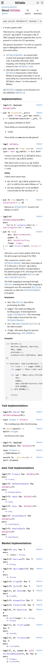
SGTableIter (9, 202)
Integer (13, 659)
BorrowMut (19, 568)
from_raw (24, 148)
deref (9, 428)
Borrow (17, 559)
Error (34, 246)
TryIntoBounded (12, 653)
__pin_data (21, 457)
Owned (16, 219)
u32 (31, 650)
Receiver (22, 609)
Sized (22, 555)
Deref (16, 412)
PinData (13, 450)
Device (18, 234)
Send (14, 496)
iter (13, 200)
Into (19, 590)
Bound (26, 234)
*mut (13, 151)
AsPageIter (21, 225)
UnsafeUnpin (19, 515)
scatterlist (12, 7)
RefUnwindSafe (20, 483)
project (15, 113)
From (15, 581)
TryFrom (21, 625)
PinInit (19, 246)
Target (12, 419)
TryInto (21, 637)
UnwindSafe (18, 528)
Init (15, 586)
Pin (16, 115)
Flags (19, 243)
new (13, 232)
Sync (14, 506)
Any (15, 549)
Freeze (16, 474)
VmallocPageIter (10, 227)
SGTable (20, 3)
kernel (4, 7)
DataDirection (21, 240)
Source (5, 13)
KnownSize (19, 600)
